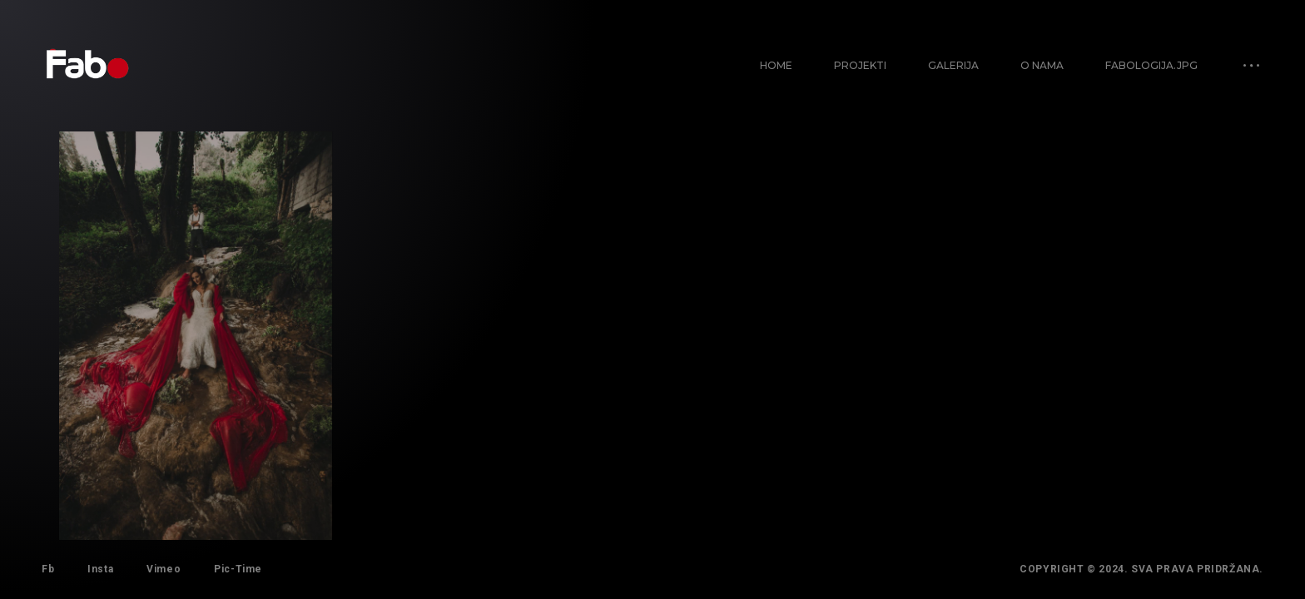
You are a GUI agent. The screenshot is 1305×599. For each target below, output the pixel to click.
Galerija (953, 65)
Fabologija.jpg (1151, 65)
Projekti (860, 65)
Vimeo (163, 569)
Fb (48, 569)
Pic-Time (238, 569)
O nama (1042, 65)
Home (776, 65)
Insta (100, 569)
